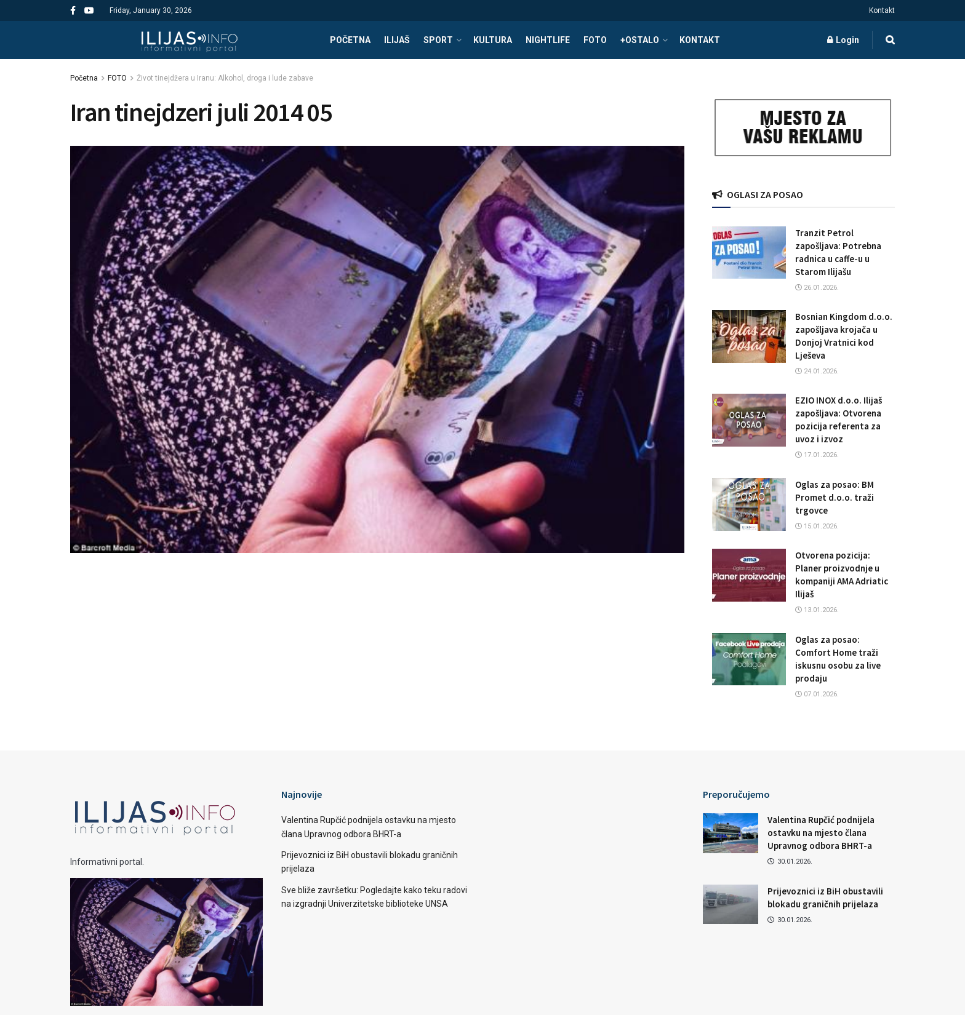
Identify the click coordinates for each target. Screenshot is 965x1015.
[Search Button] (890, 40)
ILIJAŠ (397, 40)
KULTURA (492, 40)
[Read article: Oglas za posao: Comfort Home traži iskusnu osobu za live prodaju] (749, 659)
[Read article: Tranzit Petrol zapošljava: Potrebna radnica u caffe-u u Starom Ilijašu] (749, 252)
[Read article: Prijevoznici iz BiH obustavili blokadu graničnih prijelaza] (730, 904)
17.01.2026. (817, 455)
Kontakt (882, 10)
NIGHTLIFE (548, 40)
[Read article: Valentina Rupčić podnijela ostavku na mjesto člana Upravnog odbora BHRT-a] (730, 833)
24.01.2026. (817, 371)
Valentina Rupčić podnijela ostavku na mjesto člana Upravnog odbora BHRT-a (821, 832)
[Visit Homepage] (189, 40)
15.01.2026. (817, 526)
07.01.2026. (817, 694)
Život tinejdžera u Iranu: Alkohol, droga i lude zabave (225, 78)
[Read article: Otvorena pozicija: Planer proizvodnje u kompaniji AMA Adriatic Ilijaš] (749, 575)
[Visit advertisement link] (803, 127)
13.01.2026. (817, 610)
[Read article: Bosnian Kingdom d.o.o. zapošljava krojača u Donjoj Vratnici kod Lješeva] (749, 336)
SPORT (438, 40)
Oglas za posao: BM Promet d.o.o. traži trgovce (834, 497)
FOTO (595, 40)
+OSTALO (639, 40)
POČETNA (350, 40)
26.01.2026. (817, 288)
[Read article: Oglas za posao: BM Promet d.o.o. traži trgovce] (749, 504)
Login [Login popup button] (843, 40)
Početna (84, 78)
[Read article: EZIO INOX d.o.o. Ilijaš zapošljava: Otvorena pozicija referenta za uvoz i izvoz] (749, 420)
